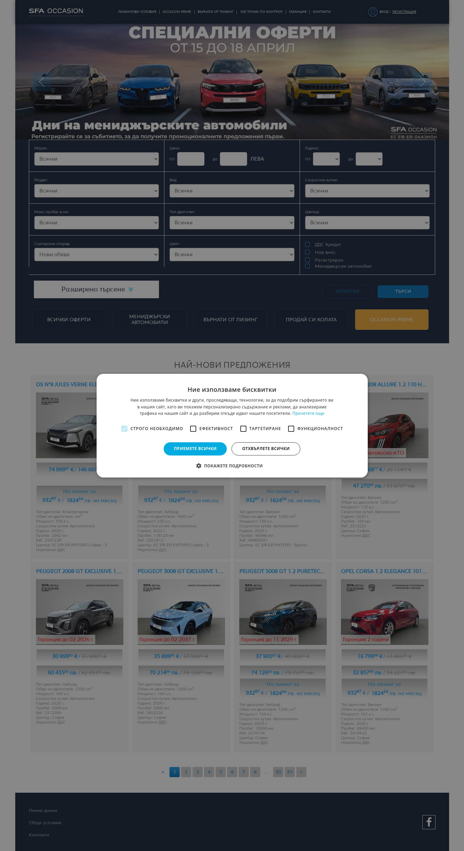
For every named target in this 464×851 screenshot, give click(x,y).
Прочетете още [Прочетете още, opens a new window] (308, 413)
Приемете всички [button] (195, 448)
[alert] (232, 425)
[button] (232, 465)
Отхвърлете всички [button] (265, 448)
